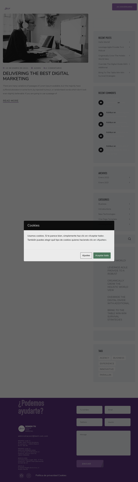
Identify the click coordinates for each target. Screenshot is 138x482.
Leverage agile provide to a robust (111, 49)
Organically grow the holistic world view (111, 57)
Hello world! (104, 42)
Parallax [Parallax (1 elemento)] (105, 375)
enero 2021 (103, 182)
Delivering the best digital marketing (36, 76)
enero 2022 (103, 177)
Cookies (62, 475)
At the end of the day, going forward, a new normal (117, 150)
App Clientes (101, 6)
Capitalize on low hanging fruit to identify (117, 136)
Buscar (121, 23)
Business (102, 204)
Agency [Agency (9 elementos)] (104, 358)
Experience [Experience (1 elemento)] (107, 363)
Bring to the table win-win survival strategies (111, 74)
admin (37, 68)
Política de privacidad (47, 475)
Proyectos (67, 6)
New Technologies (106, 214)
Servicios (51, 6)
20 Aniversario (124, 7)
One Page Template (107, 219)
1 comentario (54, 68)
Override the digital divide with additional (113, 66)
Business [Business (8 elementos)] (118, 358)
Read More (11, 100)
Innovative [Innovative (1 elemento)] (107, 369)
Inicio (38, 6)
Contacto (83, 6)
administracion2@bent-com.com (33, 436)
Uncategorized (105, 224)
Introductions (104, 209)
